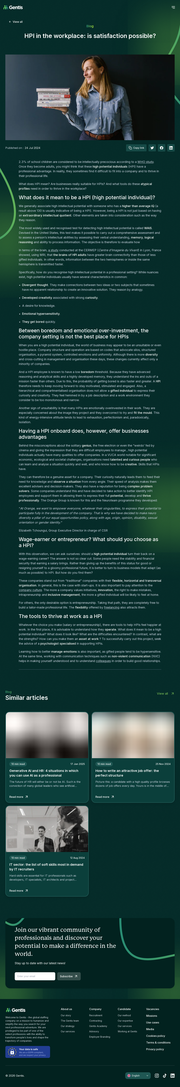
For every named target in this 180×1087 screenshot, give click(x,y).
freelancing (111, 607)
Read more (19, 797)
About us (66, 1009)
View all (16, 21)
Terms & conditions (158, 1042)
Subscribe (69, 976)
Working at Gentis (127, 1031)
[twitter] (152, 147)
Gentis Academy (98, 1026)
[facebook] (161, 148)
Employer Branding (99, 1036)
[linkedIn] (171, 148)
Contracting (95, 1020)
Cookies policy (155, 1035)
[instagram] (157, 1076)
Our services (68, 1031)
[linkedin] (172, 1076)
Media (150, 1029)
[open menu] (173, 7)
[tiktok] (164, 1076)
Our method (124, 1015)
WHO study (145, 162)
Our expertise (125, 1020)
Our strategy (68, 1026)
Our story (66, 1015)
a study (53, 250)
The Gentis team (70, 1020)
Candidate (124, 1009)
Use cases (152, 1022)
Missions (151, 1015)
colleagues (103, 661)
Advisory (94, 1031)
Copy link (136, 148)
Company (95, 1009)
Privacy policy (155, 1049)
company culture (30, 590)
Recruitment (95, 1015)
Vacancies (152, 1009)
